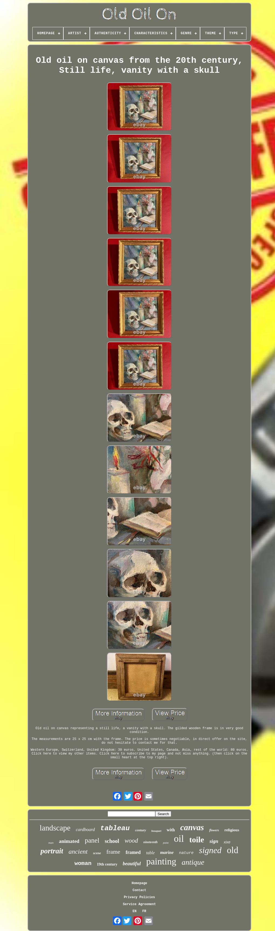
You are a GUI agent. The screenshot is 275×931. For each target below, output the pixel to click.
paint (166, 842)
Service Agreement (139, 904)
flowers (214, 830)
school (112, 841)
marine (167, 852)
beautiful (132, 863)
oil (179, 838)
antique (193, 862)
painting (161, 861)
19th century (107, 864)
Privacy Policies (139, 897)
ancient (78, 851)
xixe (227, 842)
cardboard (85, 829)
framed (133, 852)
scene (97, 853)
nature (186, 853)
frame (113, 851)
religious (231, 830)
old (232, 850)
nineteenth (150, 842)
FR (144, 911)
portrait (51, 851)
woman (82, 863)
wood (131, 840)
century (140, 830)
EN (134, 911)
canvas (192, 827)
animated (69, 841)
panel (92, 840)
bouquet (156, 830)
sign (213, 841)
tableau (115, 828)
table (150, 852)
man (50, 842)
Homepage (139, 883)
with (171, 830)
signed (210, 850)
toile (196, 839)
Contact (139, 890)
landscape (55, 827)
